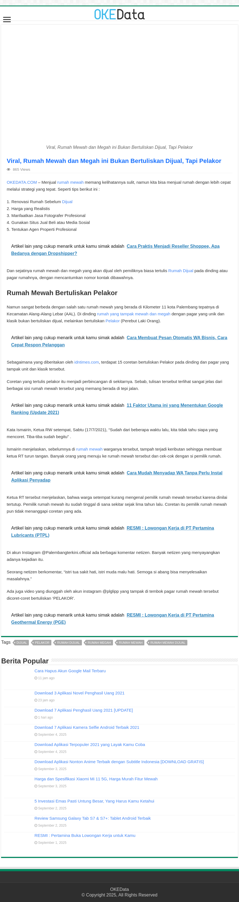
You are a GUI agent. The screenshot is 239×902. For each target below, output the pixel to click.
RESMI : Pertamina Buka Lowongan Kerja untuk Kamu (84, 835)
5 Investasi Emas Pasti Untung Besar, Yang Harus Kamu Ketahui (94, 801)
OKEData (119, 889)
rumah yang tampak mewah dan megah (133, 313)
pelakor (42, 642)
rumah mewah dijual (167, 642)
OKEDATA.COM (22, 182)
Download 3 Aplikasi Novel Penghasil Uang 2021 (79, 693)
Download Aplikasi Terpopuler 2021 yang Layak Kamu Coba (89, 744)
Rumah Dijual (180, 270)
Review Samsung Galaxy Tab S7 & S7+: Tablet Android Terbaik (92, 818)
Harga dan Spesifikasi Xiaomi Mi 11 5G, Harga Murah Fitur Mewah (96, 778)
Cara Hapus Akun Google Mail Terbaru (70, 670)
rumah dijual (68, 642)
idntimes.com (86, 362)
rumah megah (99, 642)
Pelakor (112, 320)
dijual (22, 642)
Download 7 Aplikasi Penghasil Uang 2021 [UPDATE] (83, 710)
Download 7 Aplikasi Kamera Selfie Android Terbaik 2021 (86, 727)
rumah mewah (70, 182)
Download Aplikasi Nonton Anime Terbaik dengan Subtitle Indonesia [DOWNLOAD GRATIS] (119, 761)
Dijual (67, 201)
